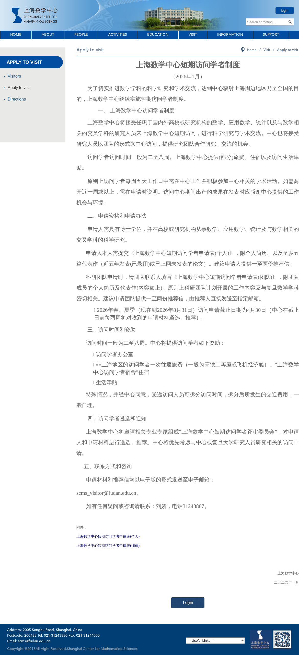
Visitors (14, 76)
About (48, 34)
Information (230, 34)
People (81, 34)
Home (15, 34)
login (285, 10)
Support (271, 34)
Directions (17, 99)
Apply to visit (19, 87)
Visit (193, 34)
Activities (117, 34)
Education (157, 34)
